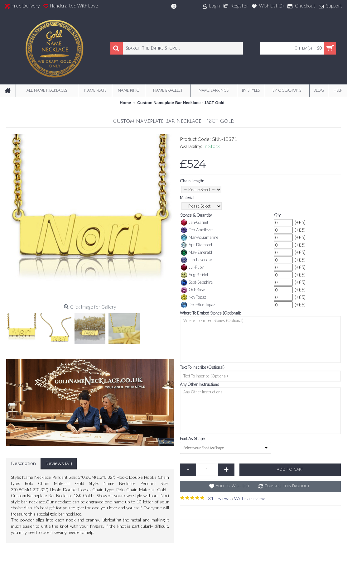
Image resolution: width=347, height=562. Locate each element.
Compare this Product (287, 486)
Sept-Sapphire (197, 282)
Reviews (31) (58, 463)
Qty (277, 214)
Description (23, 463)
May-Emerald (196, 252)
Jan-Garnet (194, 222)
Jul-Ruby (192, 267)
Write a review (249, 498)
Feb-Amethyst (197, 230)
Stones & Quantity (196, 215)
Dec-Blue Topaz (198, 305)
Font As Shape (192, 438)
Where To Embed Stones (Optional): (210, 312)
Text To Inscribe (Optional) (202, 367)
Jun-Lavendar (196, 260)
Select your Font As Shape (203, 447)
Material (187, 197)
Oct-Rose (193, 290)
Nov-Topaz (193, 297)
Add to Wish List (233, 486)
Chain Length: (192, 180)
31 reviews (219, 498)
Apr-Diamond (196, 245)
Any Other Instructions (199, 384)
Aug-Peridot (194, 275)
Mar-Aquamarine (199, 237)
